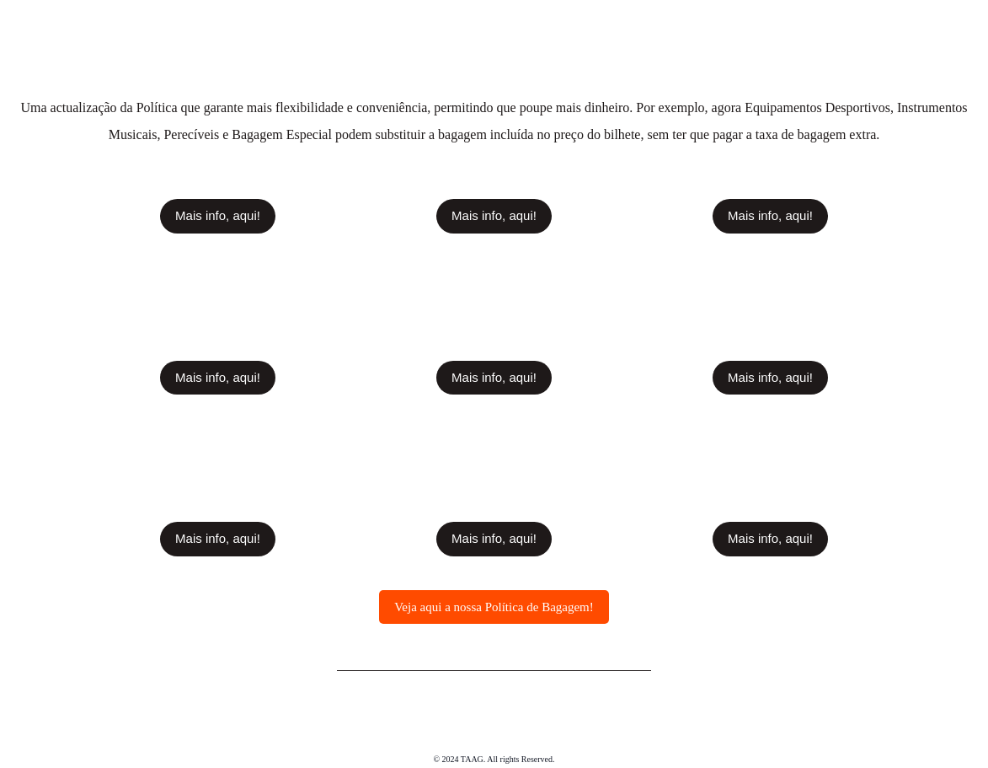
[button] (217, 215)
